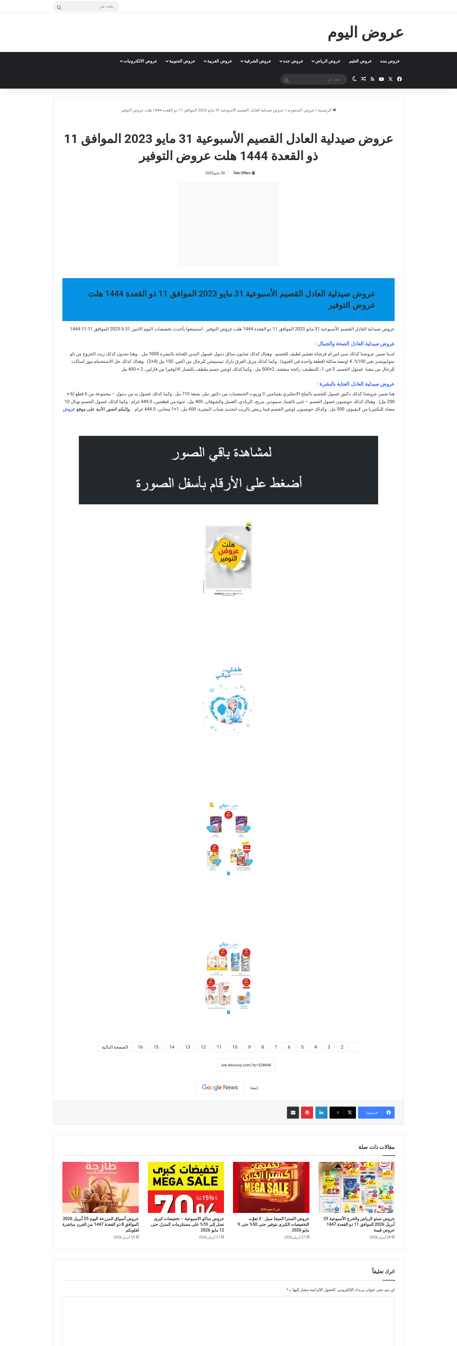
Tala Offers (242, 173)
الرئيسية (327, 110)
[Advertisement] (228, 225)
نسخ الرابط (199, 1065)
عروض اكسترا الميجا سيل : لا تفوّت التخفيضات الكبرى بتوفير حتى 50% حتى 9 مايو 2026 (273, 1224)
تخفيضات (163, 329)
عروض (69, 409)
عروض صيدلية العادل (211, 123)
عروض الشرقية (257, 61)
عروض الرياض (327, 61)
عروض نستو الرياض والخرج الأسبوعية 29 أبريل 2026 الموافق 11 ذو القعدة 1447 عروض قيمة (359, 1224)
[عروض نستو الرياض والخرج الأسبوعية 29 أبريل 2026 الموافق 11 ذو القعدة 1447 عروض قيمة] (356, 1187)
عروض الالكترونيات (140, 61)
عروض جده (293, 61)
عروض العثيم (360, 61)
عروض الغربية (219, 61)
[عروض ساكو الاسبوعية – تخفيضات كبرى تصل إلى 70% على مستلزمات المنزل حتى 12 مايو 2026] (186, 1187)
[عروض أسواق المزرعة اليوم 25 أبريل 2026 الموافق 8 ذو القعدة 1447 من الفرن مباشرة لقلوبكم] (100, 1187)
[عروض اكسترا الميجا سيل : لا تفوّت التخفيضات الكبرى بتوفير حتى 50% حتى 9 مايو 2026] (271, 1187)
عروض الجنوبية (182, 61)
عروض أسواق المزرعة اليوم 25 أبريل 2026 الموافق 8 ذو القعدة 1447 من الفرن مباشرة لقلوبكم (100, 1224)
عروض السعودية (300, 110)
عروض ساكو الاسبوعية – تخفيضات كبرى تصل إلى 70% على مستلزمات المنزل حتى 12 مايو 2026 (187, 1224)
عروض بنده (390, 61)
